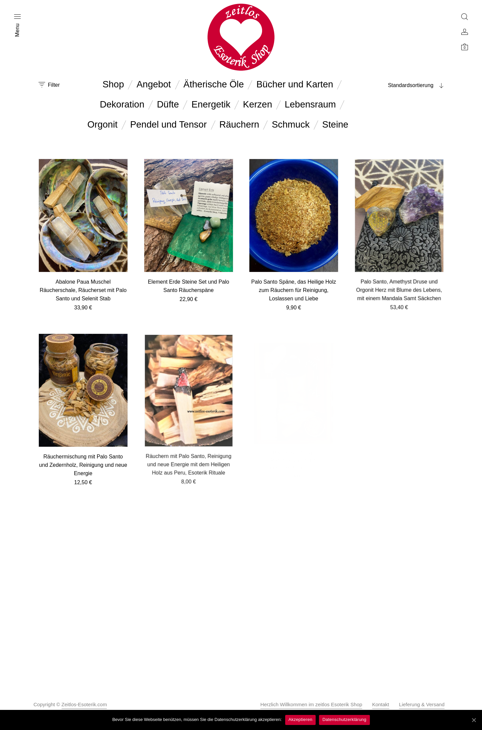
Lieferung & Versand (422, 704)
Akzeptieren (300, 719)
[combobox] (402, 85)
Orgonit (102, 124)
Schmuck (291, 124)
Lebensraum (310, 104)
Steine (335, 124)
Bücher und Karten (294, 84)
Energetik (210, 104)
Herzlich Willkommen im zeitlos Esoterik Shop (311, 704)
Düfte (168, 104)
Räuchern (239, 124)
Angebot (154, 84)
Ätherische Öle (213, 84)
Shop (113, 84)
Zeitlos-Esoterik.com (84, 704)
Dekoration (122, 104)
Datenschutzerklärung (344, 719)
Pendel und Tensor (168, 124)
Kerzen (257, 104)
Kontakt (380, 704)
